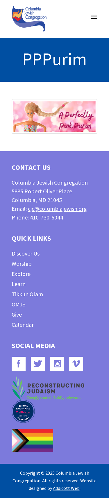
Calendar (23, 325)
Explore (21, 274)
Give (17, 315)
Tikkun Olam (27, 294)
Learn (19, 284)
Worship (22, 264)
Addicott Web (66, 488)
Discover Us (26, 254)
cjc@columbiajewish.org (57, 209)
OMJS (18, 305)
